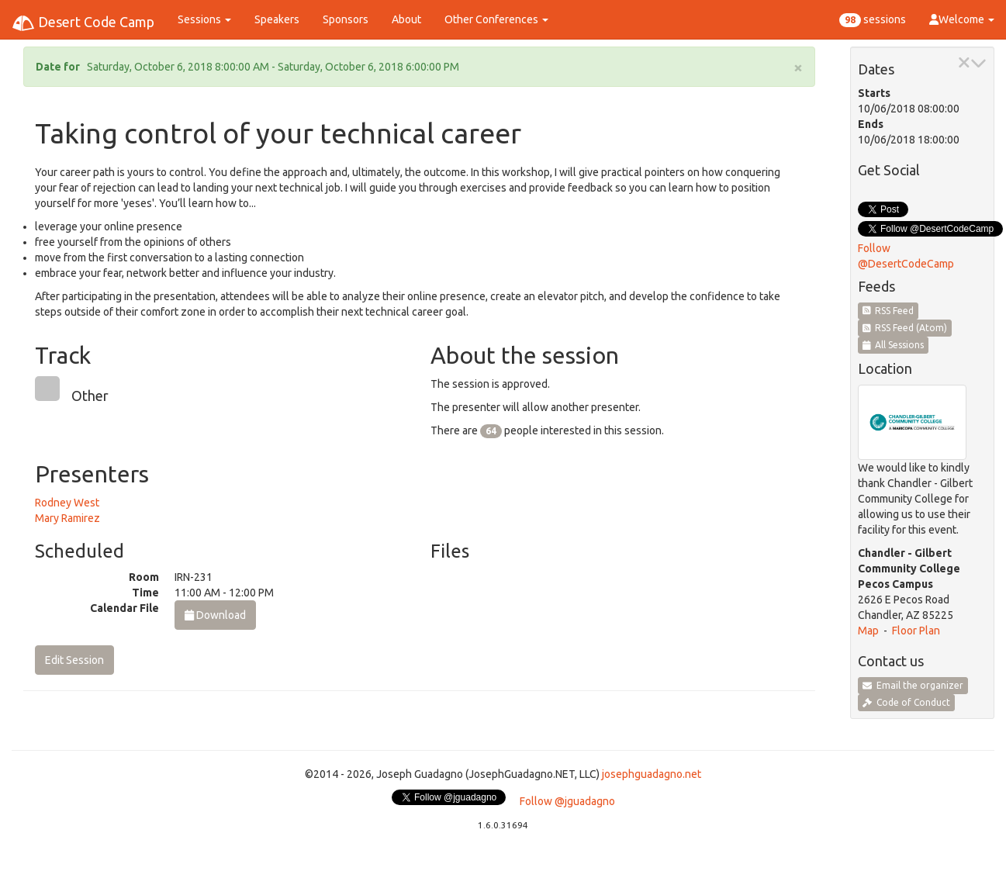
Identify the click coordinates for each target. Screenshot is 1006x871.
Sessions (204, 19)
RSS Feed (888, 311)
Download (215, 615)
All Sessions (894, 345)
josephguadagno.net (651, 774)
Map (868, 630)
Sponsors (345, 19)
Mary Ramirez (67, 518)
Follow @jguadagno (567, 801)
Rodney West (67, 502)
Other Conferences (496, 19)
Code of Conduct (906, 702)
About (406, 19)
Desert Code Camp (83, 23)
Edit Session (74, 660)
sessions (872, 20)
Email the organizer (913, 685)
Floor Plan (916, 630)
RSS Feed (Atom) (905, 328)
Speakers (276, 19)
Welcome (961, 19)
